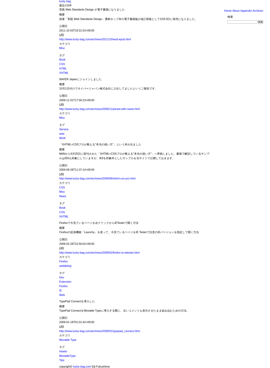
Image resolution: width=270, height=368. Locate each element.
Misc (62, 48)
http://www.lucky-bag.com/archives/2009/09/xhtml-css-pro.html (97, 178)
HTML (63, 68)
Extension (65, 281)
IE (60, 290)
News (62, 196)
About (236, 10)
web (61, 133)
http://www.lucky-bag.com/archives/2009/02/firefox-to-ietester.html (99, 252)
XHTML (64, 72)
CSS (62, 64)
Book (62, 59)
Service (63, 129)
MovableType (67, 355)
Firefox (63, 261)
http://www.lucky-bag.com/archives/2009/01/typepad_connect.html (99, 331)
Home (228, 10)
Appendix (246, 10)
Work (62, 138)
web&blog (65, 265)
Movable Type (67, 339)
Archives (258, 10)
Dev (61, 277)
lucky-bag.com (82, 366)
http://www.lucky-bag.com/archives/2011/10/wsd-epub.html (95, 39)
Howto (63, 351)
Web (62, 295)
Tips (61, 360)
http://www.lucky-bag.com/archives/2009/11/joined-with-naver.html (99, 109)
